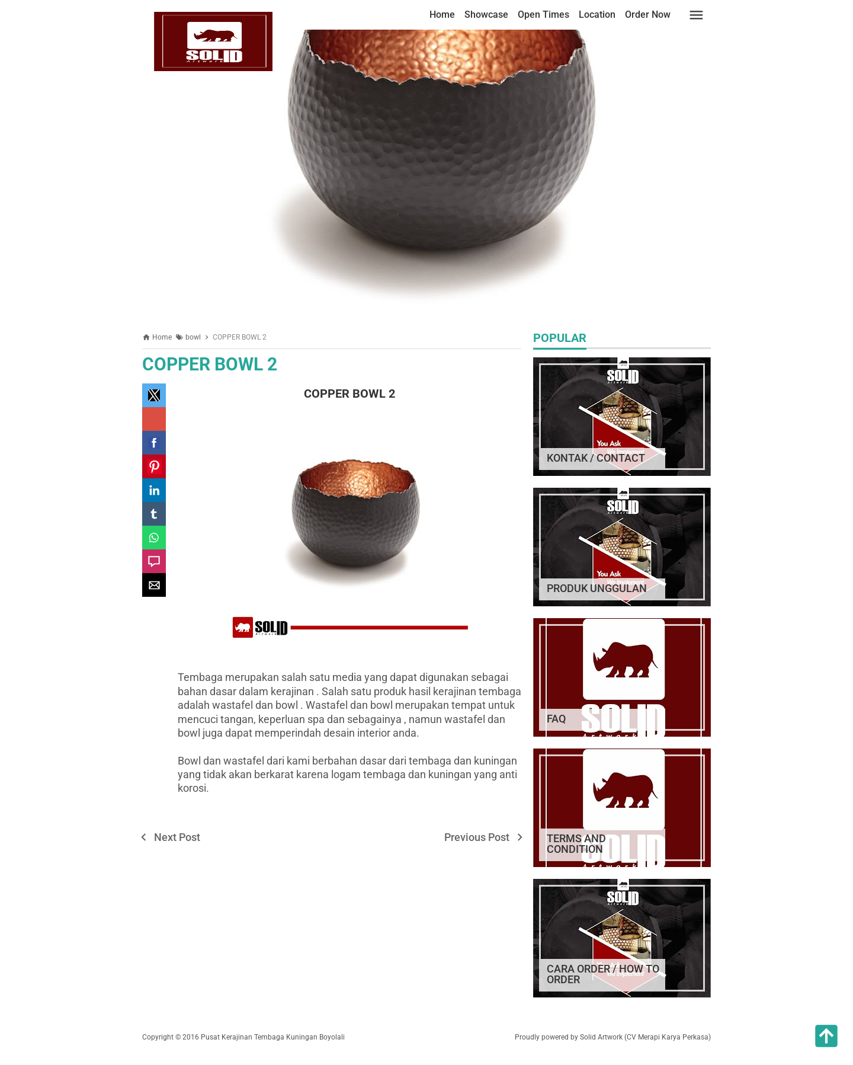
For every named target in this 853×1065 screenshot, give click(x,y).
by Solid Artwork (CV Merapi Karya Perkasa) (640, 1037)
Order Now (648, 14)
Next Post (177, 837)
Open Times (543, 14)
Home (442, 14)
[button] (154, 395)
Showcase (486, 14)
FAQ (556, 718)
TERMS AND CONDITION (576, 843)
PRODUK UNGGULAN (597, 588)
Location (597, 14)
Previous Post (476, 837)
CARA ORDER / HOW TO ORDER (603, 974)
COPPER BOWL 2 (209, 364)
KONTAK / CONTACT (596, 458)
